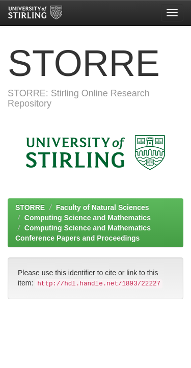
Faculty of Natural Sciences (102, 207)
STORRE (30, 207)
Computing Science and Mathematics (87, 218)
